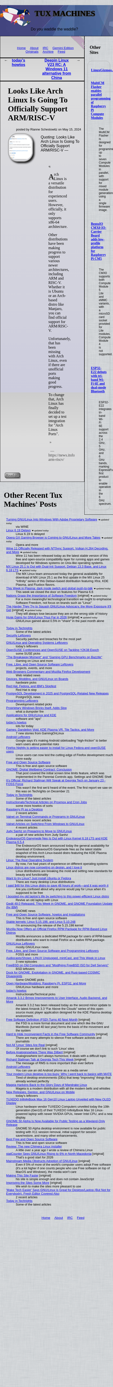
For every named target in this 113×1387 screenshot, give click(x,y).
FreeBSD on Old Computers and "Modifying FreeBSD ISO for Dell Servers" (57, 965)
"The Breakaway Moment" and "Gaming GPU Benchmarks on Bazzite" (54, 657)
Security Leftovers (18, 635)
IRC (45, 48)
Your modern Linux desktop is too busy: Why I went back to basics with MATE (59, 1074)
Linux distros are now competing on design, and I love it (44, 867)
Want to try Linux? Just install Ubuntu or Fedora (38, 878)
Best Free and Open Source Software (31, 1139)
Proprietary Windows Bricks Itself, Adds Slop (36, 708)
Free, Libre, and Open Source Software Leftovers (40, 664)
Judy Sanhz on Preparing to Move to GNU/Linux (39, 831)
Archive (48, 51)
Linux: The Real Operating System (29, 860)
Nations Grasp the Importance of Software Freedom (41, 595)
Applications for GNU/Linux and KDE (31, 715)
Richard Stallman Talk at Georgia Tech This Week (40, 1059)
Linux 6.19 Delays (18, 530)
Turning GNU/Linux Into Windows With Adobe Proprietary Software (51, 519)
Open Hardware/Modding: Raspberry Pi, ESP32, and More (46, 983)
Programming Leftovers (22, 700)
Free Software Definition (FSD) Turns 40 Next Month (42, 1019)
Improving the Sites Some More (27, 1183)
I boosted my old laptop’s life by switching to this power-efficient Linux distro (57, 896)
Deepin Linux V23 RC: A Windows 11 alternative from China (56, 69)
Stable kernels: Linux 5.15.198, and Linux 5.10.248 (40, 922)
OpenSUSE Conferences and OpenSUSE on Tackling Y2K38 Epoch (52, 650)
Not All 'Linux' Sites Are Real (25, 1045)
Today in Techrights (19, 628)
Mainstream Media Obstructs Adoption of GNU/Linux (42, 1161)
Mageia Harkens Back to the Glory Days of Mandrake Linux (46, 1085)
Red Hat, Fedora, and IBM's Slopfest (31, 686)
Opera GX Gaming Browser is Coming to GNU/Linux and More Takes (53, 537)
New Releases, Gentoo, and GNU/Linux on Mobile (40, 1092)
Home (21, 48)
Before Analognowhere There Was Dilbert (34, 1052)
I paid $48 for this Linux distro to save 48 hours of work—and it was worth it (57, 885)
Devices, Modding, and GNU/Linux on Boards (37, 679)
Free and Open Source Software (28, 762)
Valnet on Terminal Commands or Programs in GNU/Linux (45, 816)
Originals (31, 51)
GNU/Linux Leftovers (20, 943)
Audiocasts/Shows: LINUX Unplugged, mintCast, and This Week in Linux (55, 958)
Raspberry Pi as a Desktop (24, 809)
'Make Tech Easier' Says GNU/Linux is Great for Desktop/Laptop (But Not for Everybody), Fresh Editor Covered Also (58, 1191)
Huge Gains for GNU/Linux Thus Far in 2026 (36, 617)
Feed (61, 51)
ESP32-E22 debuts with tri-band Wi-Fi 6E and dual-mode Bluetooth (99, 379)
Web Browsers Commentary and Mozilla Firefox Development (48, 671)
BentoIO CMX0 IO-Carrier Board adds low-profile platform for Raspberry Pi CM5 (98, 241)
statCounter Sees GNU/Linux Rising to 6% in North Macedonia (49, 1154)
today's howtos (18, 62)
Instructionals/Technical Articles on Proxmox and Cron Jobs (46, 802)
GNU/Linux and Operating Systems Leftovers (37, 642)
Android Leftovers (18, 737)
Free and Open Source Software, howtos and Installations (45, 914)
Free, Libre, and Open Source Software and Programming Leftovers (52, 951)
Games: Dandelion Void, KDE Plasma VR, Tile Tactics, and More (50, 729)
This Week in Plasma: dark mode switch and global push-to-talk (49, 588)
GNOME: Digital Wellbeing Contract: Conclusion (39, 769)
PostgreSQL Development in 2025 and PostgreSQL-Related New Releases (57, 693)
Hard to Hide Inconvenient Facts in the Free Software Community (50, 1034)
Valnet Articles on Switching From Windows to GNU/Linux (45, 824)
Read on (12, 475)
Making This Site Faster (22, 1175)
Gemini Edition (63, 48)
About (34, 48)
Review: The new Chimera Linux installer (34, 1146)
